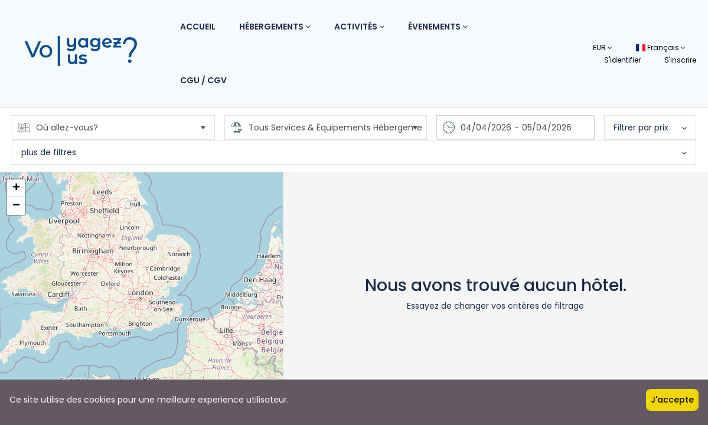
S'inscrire (680, 60)
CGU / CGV (203, 80)
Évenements (438, 26)
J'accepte (672, 400)
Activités (359, 26)
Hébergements (275, 26)
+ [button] (16, 188)
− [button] (16, 206)
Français (661, 47)
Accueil (198, 26)
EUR (602, 47)
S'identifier (622, 60)
